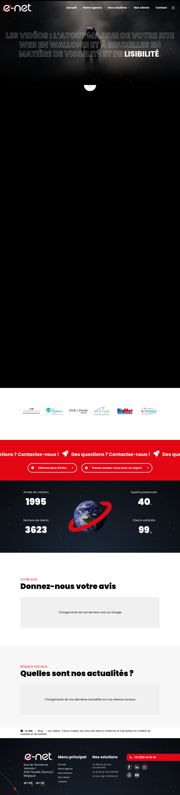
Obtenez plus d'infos (52, 450)
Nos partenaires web (121, 791)
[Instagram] (145, 749)
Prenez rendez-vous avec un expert (117, 450)
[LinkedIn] (137, 749)
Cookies (102, 788)
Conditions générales (83, 791)
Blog (90, 28)
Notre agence (92, 7)
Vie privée (94, 788)
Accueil (71, 7)
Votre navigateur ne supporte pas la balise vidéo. (90, 499)
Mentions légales (81, 788)
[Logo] (17, 8)
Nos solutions (65, 754)
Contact (161, 7)
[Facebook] (130, 749)
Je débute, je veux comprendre (101, 748)
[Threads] (130, 756)
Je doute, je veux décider (105, 753)
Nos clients (141, 7)
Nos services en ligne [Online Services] (102, 791)
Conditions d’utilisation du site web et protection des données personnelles (89, 793)
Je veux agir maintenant (105, 758)
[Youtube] (137, 756)
